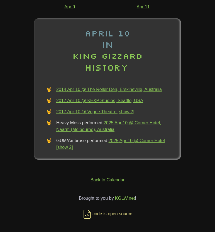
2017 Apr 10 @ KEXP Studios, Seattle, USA (99, 100)
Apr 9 (69, 6)
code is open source (107, 213)
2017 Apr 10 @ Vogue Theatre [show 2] (95, 111)
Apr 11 (143, 6)
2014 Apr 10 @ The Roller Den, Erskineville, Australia (109, 89)
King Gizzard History (107, 61)
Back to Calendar (108, 179)
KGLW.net (125, 198)
